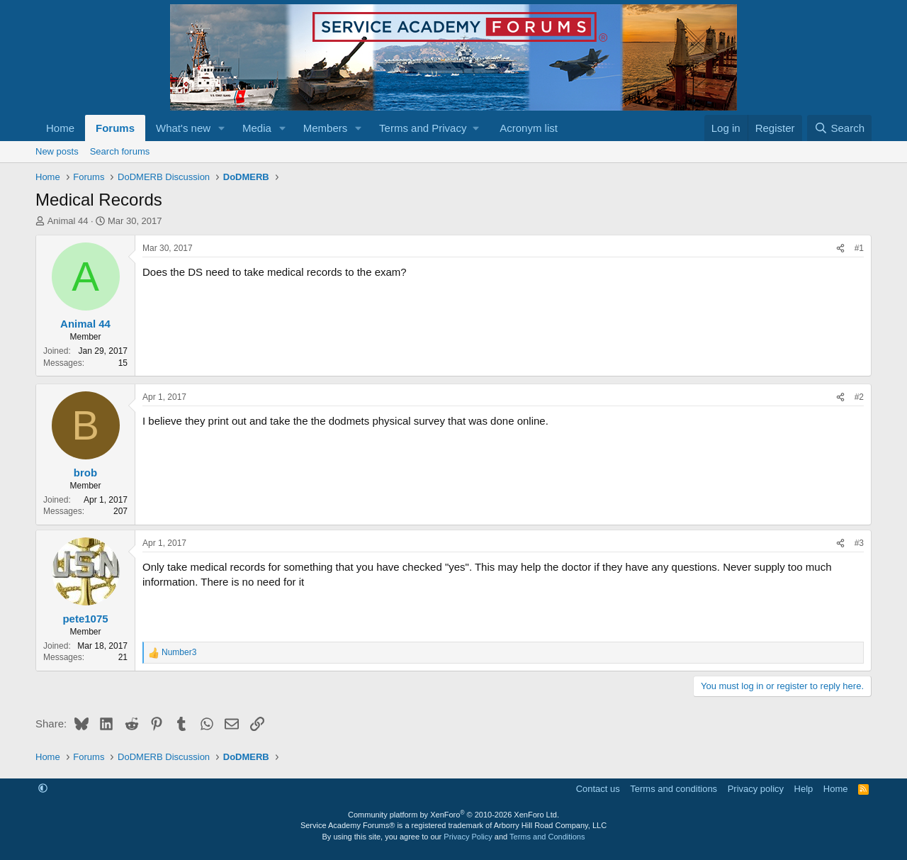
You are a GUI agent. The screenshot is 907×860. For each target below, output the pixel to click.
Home (60, 128)
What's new (183, 128)
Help (803, 788)
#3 (859, 543)
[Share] (840, 248)
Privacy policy (756, 788)
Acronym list (529, 128)
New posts (57, 151)
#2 (859, 397)
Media (256, 128)
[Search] (839, 128)
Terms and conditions (673, 788)
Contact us (598, 788)
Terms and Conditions (547, 836)
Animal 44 (68, 221)
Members (325, 128)
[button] (222, 128)
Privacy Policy (468, 836)
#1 (859, 248)
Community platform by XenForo (453, 814)
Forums (115, 128)
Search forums (120, 151)
